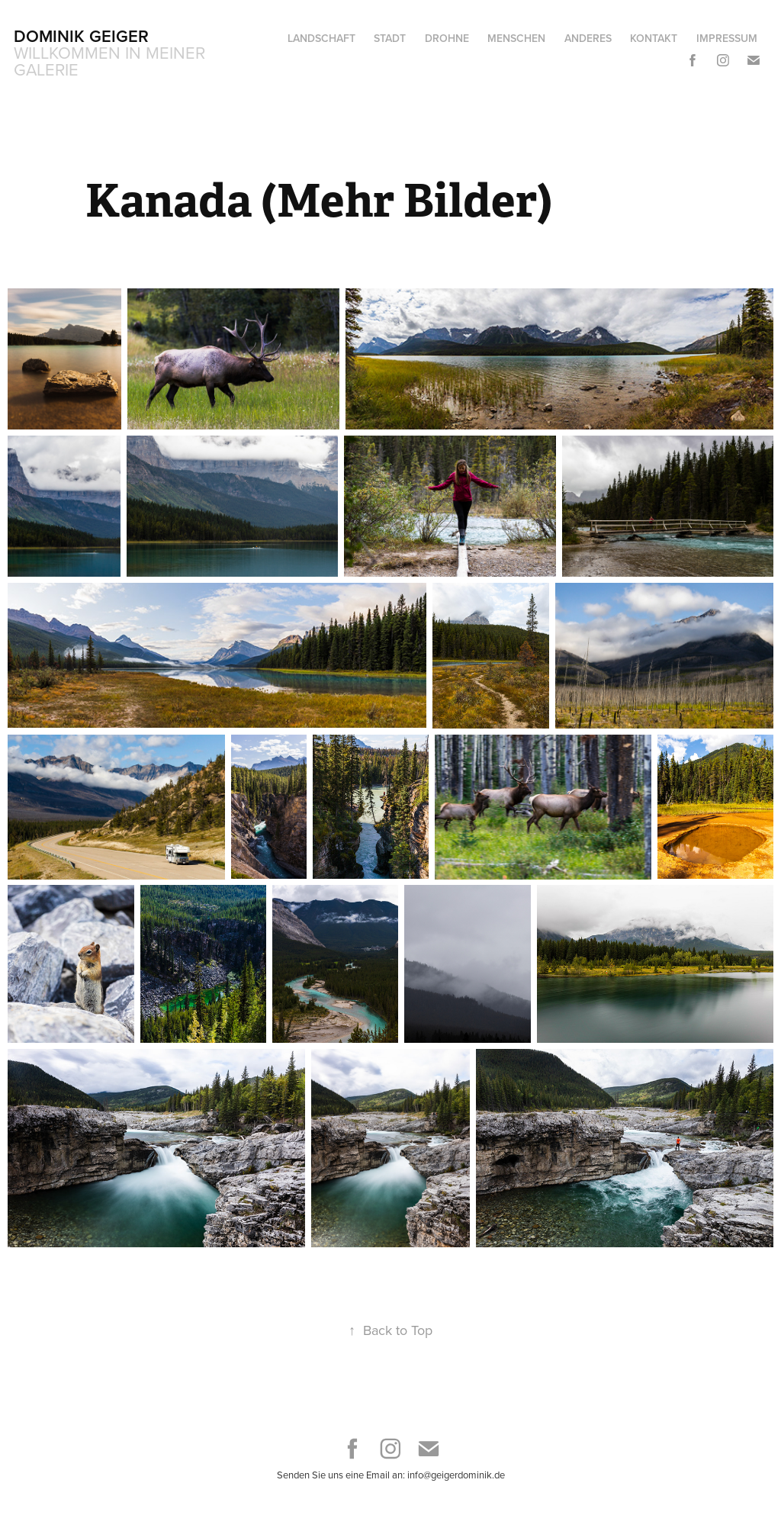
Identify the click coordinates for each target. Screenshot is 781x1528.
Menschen (516, 38)
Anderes (588, 38)
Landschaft (321, 38)
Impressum (726, 38)
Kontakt (653, 38)
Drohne (447, 38)
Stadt (390, 38)
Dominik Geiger (81, 36)
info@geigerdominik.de (456, 1474)
